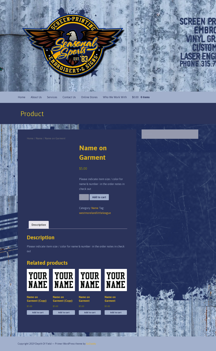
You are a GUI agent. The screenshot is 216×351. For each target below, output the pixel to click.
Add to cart (99, 197)
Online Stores (89, 97)
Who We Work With (115, 97)
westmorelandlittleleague (95, 212)
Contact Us (69, 97)
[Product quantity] (84, 197)
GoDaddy (91, 343)
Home (21, 97)
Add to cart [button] (38, 312)
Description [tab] (39, 224)
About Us (36, 97)
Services (52, 97)
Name (39, 138)
